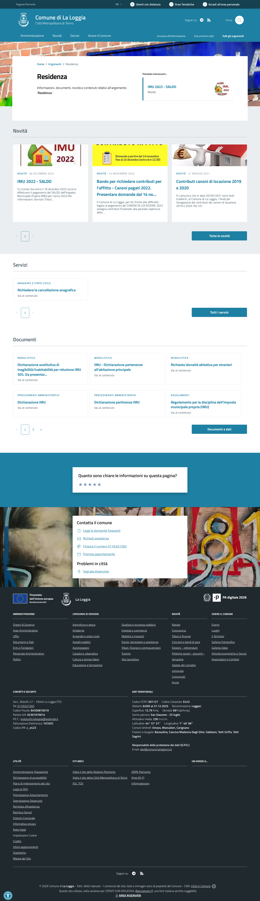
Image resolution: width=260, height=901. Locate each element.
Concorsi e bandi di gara (186, 642)
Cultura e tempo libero (86, 659)
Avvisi (175, 682)
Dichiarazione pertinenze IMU (117, 402)
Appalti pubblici (82, 642)
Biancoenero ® (144, 891)
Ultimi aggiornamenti (25, 847)
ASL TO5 (78, 783)
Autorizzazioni (81, 648)
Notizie (176, 624)
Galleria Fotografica (223, 642)
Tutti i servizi (219, 312)
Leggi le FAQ (20, 789)
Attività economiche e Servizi (229, 653)
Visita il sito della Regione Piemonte (94, 772)
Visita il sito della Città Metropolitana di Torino (100, 777)
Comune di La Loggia (60, 17)
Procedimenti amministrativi (39, 395)
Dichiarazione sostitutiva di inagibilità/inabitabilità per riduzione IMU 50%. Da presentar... (49, 369)
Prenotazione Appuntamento (30, 795)
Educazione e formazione (87, 665)
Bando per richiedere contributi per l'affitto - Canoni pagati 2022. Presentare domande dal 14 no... (129, 188)
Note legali (19, 829)
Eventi (215, 624)
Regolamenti (180, 395)
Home (40, 64)
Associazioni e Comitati (225, 659)
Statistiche (19, 852)
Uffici (16, 636)
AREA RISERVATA (128, 895)
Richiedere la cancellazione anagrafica (47, 290)
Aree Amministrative (25, 630)
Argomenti (54, 64)
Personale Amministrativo (28, 653)
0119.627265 (26, 706)
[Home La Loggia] (51, 20)
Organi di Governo (23, 624)
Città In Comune (201, 886)
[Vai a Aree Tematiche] (181, 4)
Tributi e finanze (181, 636)
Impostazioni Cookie (25, 835)
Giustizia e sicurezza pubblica (139, 624)
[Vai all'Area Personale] (221, 4)
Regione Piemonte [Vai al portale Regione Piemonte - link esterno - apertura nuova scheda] (25, 4)
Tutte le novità (219, 235)
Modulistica (26, 358)
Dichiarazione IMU (32, 402)
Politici (17, 659)
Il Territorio (218, 636)
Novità (22, 173)
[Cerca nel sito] (239, 20)
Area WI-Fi (137, 777)
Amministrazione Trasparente (30, 772)
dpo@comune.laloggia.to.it (156, 749)
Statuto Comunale (24, 818)
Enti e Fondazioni (23, 648)
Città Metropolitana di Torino (54, 23)
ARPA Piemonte (141, 772)
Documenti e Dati (23, 642)
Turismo (126, 653)
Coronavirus (179, 630)
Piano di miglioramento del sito (31, 783)
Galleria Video (220, 648)
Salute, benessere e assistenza (140, 642)
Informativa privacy (24, 824)
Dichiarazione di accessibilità (30, 777)
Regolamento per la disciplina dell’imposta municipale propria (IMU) (203, 404)
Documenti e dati (219, 429)
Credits (17, 841)
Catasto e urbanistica (85, 653)
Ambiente (78, 630)
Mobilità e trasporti (133, 636)
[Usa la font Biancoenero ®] (145, 4)
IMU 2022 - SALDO (162, 86)
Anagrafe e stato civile (34, 283)
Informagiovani (140, 783)
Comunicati (178, 676)
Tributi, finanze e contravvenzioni (141, 648)
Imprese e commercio (134, 630)
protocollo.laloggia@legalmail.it (39, 719)
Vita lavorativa (130, 659)
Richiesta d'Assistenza (26, 806)
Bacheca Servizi (22, 812)
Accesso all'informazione (171, 36)
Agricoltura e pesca (84, 624)
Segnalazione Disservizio (27, 801)
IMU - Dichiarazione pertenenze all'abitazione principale (118, 367)
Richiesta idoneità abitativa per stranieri (201, 364)
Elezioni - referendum (185, 648)
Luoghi (216, 630)
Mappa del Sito (22, 858)
